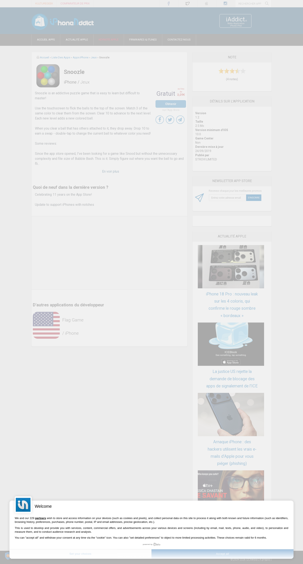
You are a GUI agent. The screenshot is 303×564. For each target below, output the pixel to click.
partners (40, 518)
